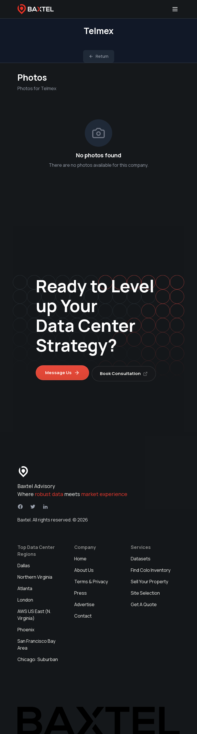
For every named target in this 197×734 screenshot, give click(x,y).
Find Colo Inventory (150, 568)
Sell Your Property (149, 579)
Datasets (140, 557)
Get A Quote (144, 602)
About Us (84, 568)
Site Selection (145, 591)
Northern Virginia (34, 575)
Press (80, 591)
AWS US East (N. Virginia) (34, 612)
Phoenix (25, 627)
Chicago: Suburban (37, 657)
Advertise (84, 602)
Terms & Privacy (91, 579)
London (25, 598)
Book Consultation (126, 371)
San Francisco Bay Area (36, 642)
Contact (83, 614)
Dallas (23, 563)
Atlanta (24, 586)
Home (80, 557)
